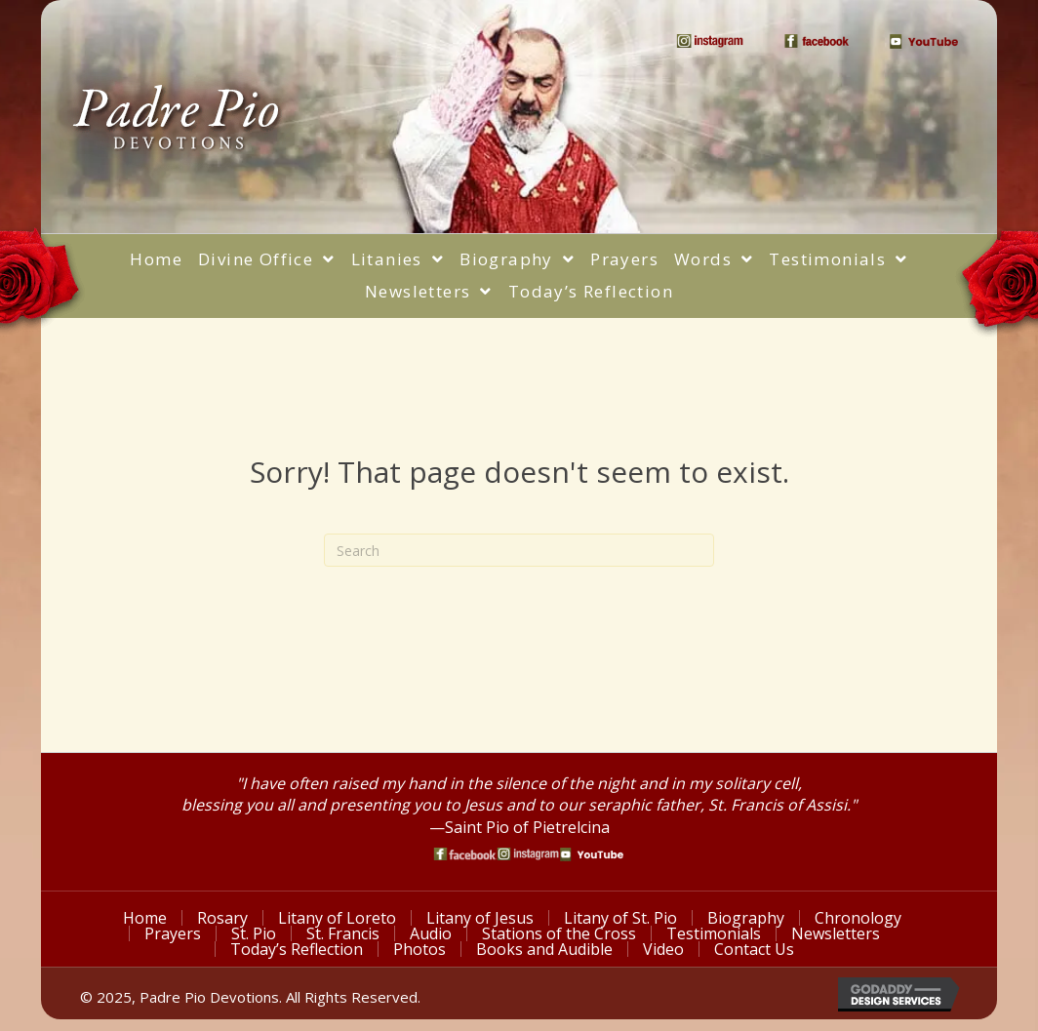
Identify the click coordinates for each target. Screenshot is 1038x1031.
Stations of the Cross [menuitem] (559, 933)
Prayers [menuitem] (172, 933)
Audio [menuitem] (431, 933)
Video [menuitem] (663, 949)
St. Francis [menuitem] (342, 933)
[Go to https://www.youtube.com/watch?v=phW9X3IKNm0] (591, 854)
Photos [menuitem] (419, 949)
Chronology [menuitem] (858, 918)
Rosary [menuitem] (222, 918)
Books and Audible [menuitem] (544, 949)
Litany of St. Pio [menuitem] (620, 918)
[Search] (519, 550)
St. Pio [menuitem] (253, 933)
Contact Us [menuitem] (754, 949)
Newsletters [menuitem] (835, 933)
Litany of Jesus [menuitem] (480, 918)
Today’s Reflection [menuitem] (296, 949)
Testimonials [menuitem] (713, 933)
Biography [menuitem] (745, 918)
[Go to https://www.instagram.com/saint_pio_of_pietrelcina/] (528, 854)
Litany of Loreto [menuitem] (337, 918)
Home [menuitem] (145, 918)
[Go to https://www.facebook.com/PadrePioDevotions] (465, 854)
